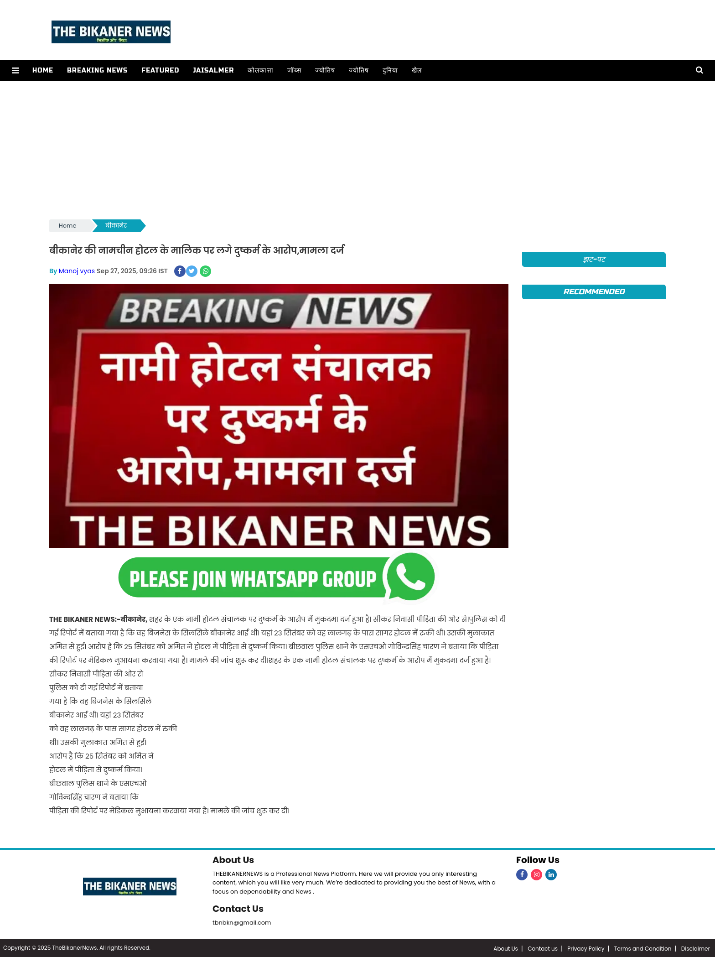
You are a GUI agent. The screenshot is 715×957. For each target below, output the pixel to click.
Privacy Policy (585, 948)
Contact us (543, 948)
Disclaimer (695, 948)
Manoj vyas (77, 271)
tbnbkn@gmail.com (241, 921)
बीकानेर (116, 225)
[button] (15, 70)
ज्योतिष (325, 70)
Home (42, 70)
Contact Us (238, 908)
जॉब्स (294, 70)
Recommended (593, 291)
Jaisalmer (212, 70)
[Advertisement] (357, 149)
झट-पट (594, 259)
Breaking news (97, 70)
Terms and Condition (643, 948)
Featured (160, 70)
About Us (233, 859)
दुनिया (390, 70)
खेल (416, 70)
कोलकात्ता (260, 70)
